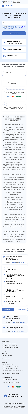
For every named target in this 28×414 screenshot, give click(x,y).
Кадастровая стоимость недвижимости (12, 372)
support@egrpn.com (16, 2)
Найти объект (14, 33)
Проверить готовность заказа (10, 343)
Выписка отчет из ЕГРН (8, 364)
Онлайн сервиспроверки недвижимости (14, 395)
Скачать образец (21, 309)
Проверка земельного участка (10, 368)
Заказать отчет (8, 309)
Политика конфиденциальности (10, 345)
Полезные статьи (6, 357)
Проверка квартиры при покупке (10, 366)
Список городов (6, 358)
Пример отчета (23, 27)
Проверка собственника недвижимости (12, 370)
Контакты (4, 353)
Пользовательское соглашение (10, 347)
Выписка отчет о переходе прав (10, 373)
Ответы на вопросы (7, 355)
